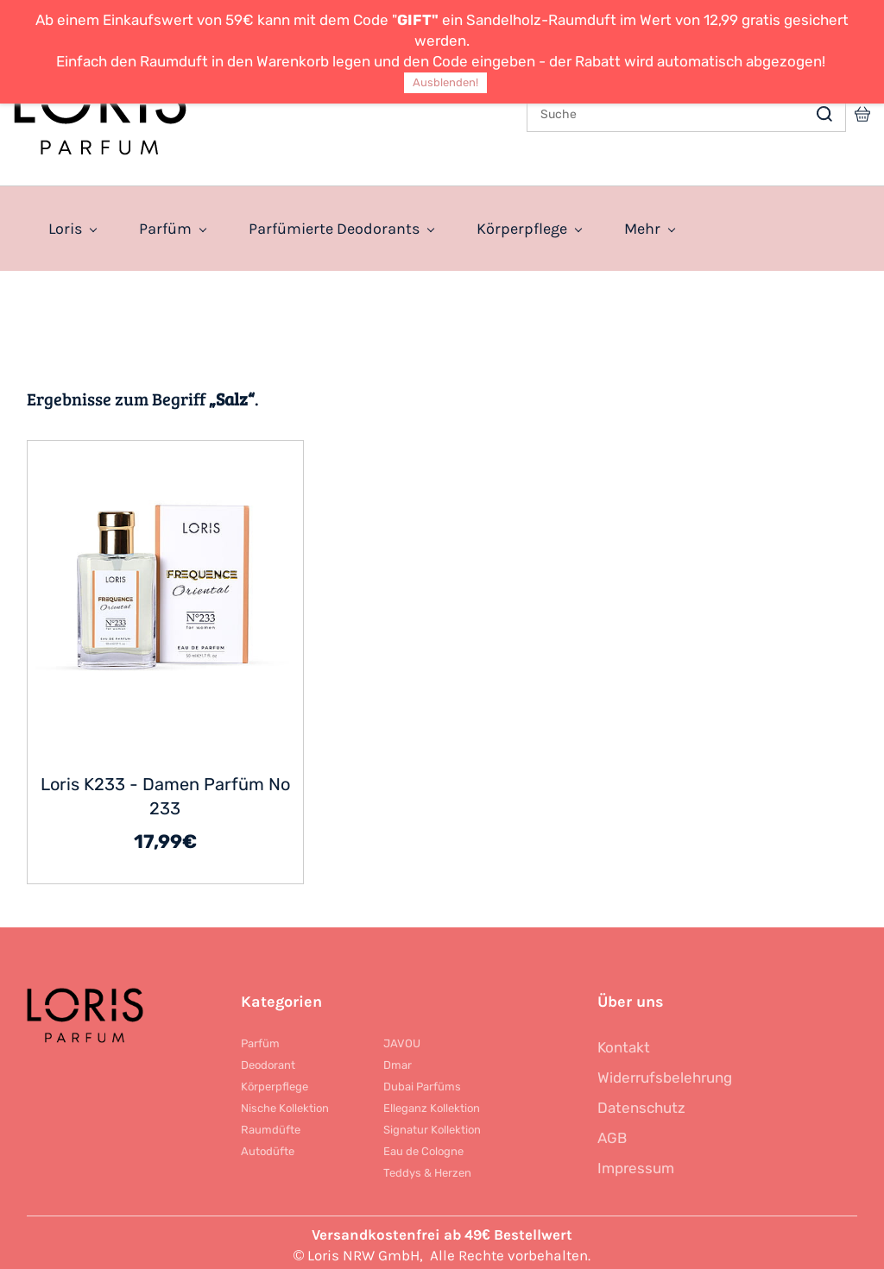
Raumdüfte (270, 1124)
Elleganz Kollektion (431, 1102)
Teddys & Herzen (427, 1167)
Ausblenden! (445, 82)
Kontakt (623, 1042)
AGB (612, 1132)
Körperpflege (274, 1081)
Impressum (635, 1163)
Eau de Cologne (423, 1146)
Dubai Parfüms (422, 1081)
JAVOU (401, 1038)
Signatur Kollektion (432, 1124)
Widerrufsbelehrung (664, 1072)
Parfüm (260, 1038)
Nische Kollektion (285, 1102)
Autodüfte (267, 1146)
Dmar (397, 1059)
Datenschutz (641, 1102)
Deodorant (268, 1059)
